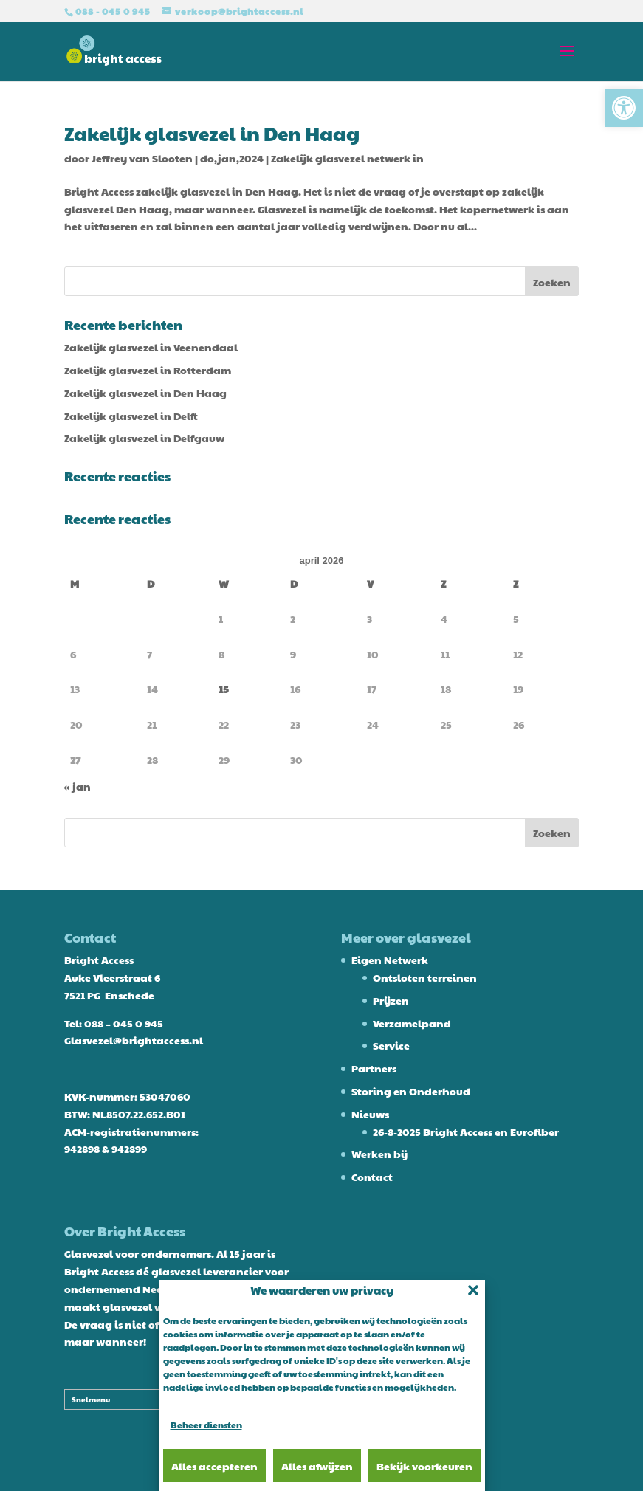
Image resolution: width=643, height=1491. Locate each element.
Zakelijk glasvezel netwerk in (347, 158)
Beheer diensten (206, 1424)
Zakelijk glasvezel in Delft (131, 415)
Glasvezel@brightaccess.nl (133, 1040)
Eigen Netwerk (389, 959)
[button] (624, 108)
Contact (372, 1176)
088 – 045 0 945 (123, 1023)
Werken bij (379, 1153)
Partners (373, 1068)
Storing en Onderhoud (410, 1091)
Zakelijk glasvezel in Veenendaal (151, 347)
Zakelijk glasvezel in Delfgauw (144, 437)
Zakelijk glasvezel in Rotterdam (147, 369)
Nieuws (370, 1113)
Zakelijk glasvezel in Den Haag (212, 133)
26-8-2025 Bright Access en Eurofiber (466, 1131)
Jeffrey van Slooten (142, 158)
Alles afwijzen (317, 1466)
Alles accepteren (214, 1466)
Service (391, 1045)
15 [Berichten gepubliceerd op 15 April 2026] (224, 688)
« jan (77, 786)
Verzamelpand (412, 1023)
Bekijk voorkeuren (424, 1466)
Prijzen (391, 1000)
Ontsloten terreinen (425, 977)
